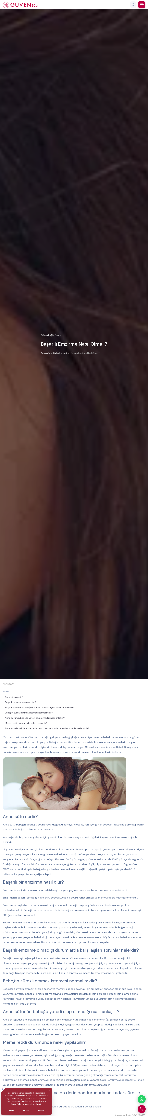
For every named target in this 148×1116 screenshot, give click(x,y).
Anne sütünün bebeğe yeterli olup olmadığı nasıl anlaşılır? (35, 717)
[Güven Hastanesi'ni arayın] (142, 1109)
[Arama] (133, 4)
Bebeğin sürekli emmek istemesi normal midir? (29, 712)
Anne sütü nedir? (14, 697)
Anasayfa (45, 353)
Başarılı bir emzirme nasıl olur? (20, 702)
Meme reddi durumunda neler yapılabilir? (26, 723)
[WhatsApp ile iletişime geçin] (142, 1099)
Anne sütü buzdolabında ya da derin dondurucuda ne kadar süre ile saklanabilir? (47, 728)
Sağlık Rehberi (60, 353)
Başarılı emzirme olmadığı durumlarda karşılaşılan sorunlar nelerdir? (39, 707)
